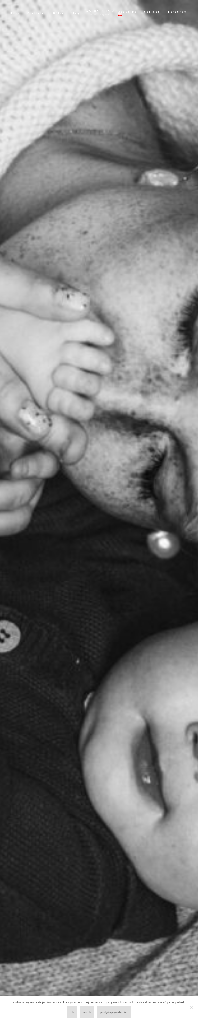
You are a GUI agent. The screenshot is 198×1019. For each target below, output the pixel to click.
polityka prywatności (113, 1012)
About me (127, 11)
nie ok (87, 1012)
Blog (75, 13)
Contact (152, 11)
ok (72, 1012)
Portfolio (36, 13)
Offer (58, 13)
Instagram (177, 11)
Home (15, 13)
